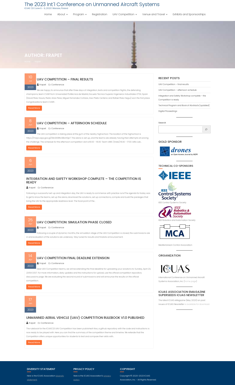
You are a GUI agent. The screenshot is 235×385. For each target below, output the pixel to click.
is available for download (197, 304)
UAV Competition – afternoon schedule (72, 123)
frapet (41, 84)
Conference (57, 84)
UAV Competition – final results (65, 79)
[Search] (206, 129)
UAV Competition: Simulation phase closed (74, 222)
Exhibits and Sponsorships (189, 14)
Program (78, 14)
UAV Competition (123, 14)
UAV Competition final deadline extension (73, 258)
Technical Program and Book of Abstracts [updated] (183, 105)
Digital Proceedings (167, 111)
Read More (34, 108)
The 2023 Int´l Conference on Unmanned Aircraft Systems (92, 4)
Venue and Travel (153, 14)
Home (48, 14)
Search (162, 122)
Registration (99, 14)
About (61, 14)
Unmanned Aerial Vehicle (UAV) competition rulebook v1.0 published (85, 317)
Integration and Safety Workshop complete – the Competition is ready (83, 180)
